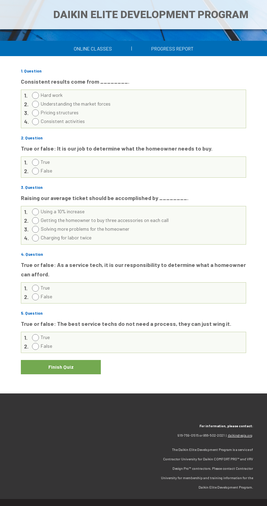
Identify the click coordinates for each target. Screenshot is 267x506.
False (46, 171)
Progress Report (172, 49)
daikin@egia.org (240, 435)
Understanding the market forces (76, 104)
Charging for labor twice (66, 237)
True (45, 162)
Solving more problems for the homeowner (85, 229)
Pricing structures (60, 112)
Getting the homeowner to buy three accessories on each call (105, 220)
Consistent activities (63, 121)
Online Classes (93, 49)
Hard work (52, 95)
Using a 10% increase (62, 211)
